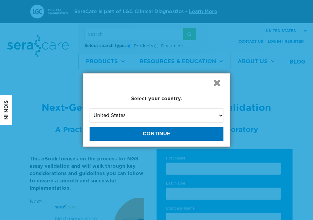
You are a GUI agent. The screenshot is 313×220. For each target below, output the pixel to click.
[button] (217, 83)
